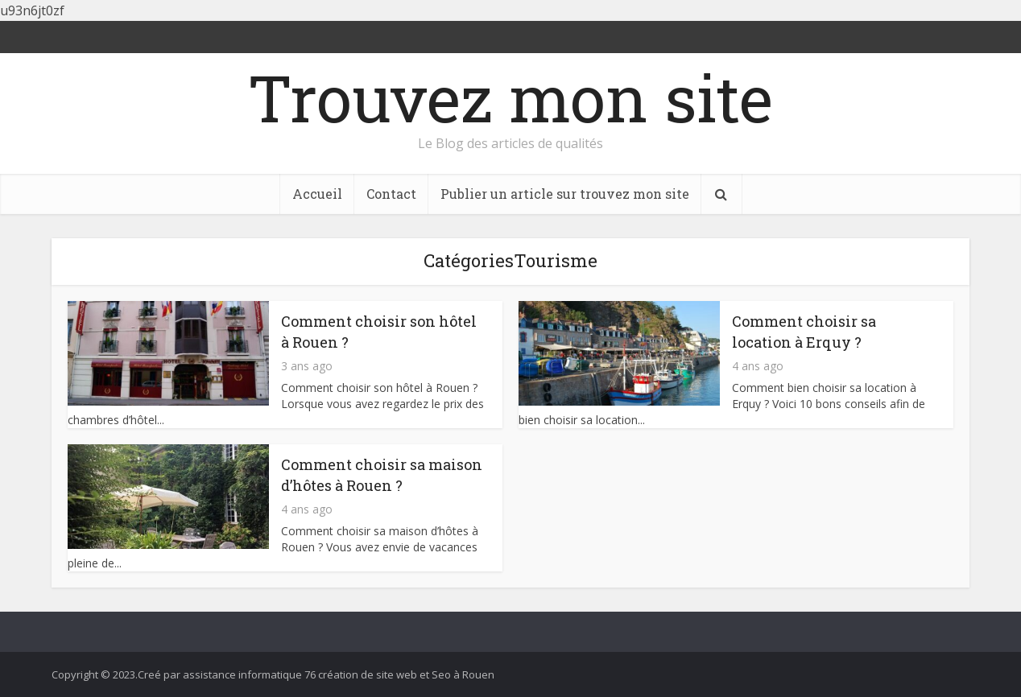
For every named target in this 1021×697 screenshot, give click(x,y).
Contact (391, 193)
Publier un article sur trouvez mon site (564, 193)
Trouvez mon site (510, 97)
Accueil (317, 193)
